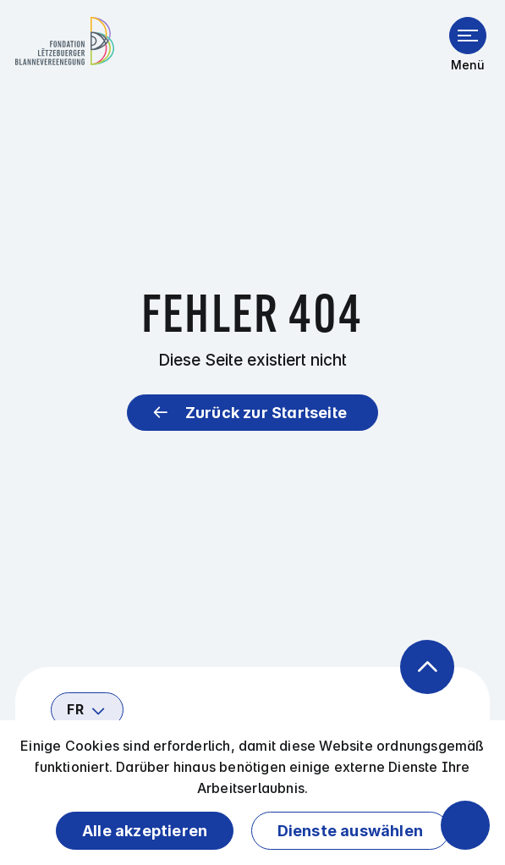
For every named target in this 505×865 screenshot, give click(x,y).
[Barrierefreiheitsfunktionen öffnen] (465, 825)
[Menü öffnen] (467, 35)
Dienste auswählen (350, 831)
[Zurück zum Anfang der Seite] (427, 667)
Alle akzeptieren (144, 831)
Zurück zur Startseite (266, 412)
